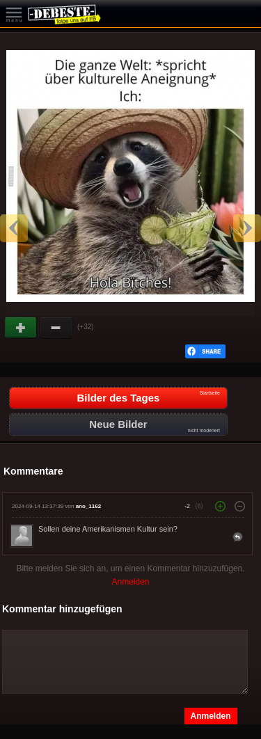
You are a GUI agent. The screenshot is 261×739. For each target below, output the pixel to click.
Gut (21, 328)
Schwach (56, 328)
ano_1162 (88, 506)
